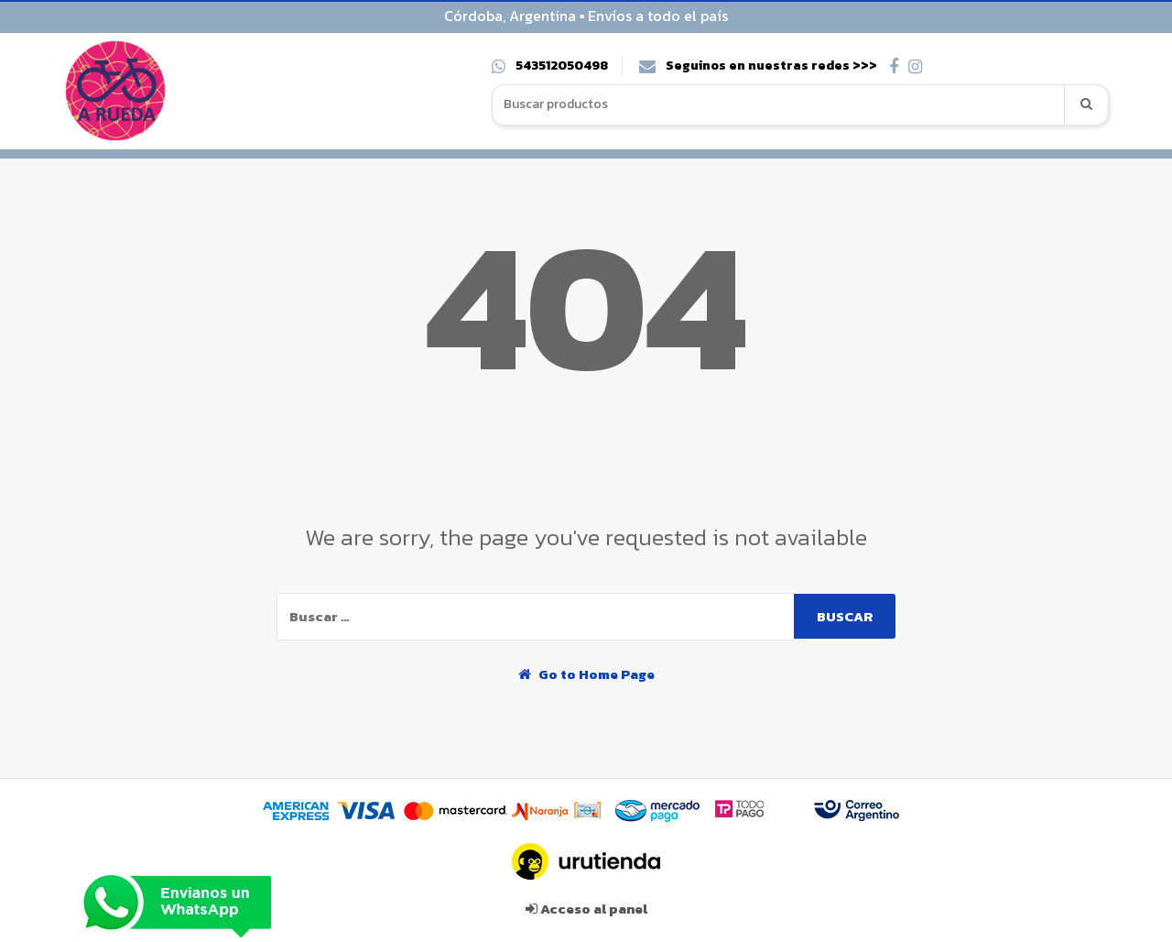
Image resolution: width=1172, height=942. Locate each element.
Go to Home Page (586, 674)
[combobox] (779, 105)
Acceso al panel (586, 908)
